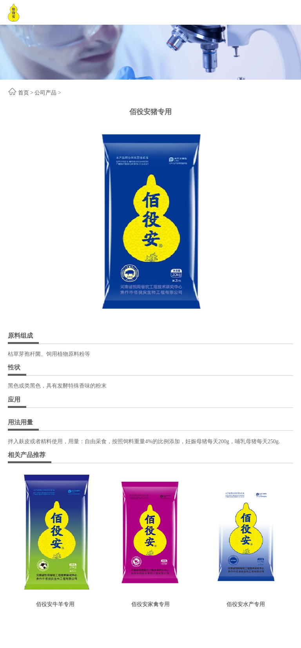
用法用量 (20, 422)
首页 (23, 93)
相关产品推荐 (26, 454)
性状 (14, 367)
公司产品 (45, 93)
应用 (14, 399)
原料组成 (20, 335)
